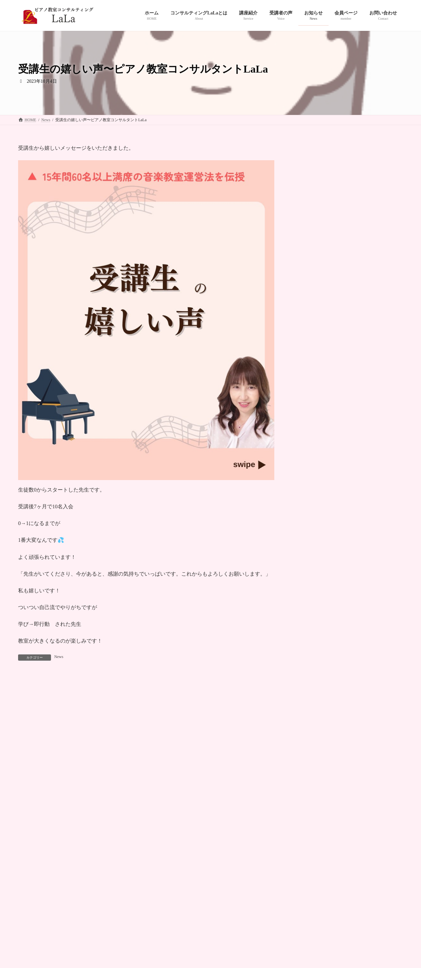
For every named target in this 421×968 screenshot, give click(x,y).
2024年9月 (311, 649)
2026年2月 (311, 485)
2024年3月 (311, 713)
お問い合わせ (220, 852)
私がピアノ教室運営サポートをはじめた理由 (349, 291)
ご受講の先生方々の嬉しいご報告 (335, 370)
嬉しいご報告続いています (327, 265)
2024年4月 (311, 700)
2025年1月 (311, 599)
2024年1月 (311, 725)
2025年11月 (312, 522)
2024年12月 (312, 611)
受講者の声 (156, 852)
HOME (30, 852)
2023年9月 (311, 776)
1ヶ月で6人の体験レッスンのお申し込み (343, 317)
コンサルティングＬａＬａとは (76, 852)
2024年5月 (311, 687)
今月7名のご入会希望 (321, 396)
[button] (258, 824)
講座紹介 (125, 852)
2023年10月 (312, 763)
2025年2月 (311, 586)
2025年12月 (312, 510)
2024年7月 (311, 674)
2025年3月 (311, 573)
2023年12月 (312, 738)
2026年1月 (311, 497)
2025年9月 (311, 535)
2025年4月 (311, 561)
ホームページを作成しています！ (338, 205)
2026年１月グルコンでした (327, 422)
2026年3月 (311, 472)
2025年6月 (311, 548)
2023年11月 (312, 751)
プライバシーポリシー (265, 852)
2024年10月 (312, 637)
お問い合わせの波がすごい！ (330, 344)
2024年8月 (311, 662)
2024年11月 (312, 624)
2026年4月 (311, 459)
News (58, 656)
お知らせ (187, 852)
